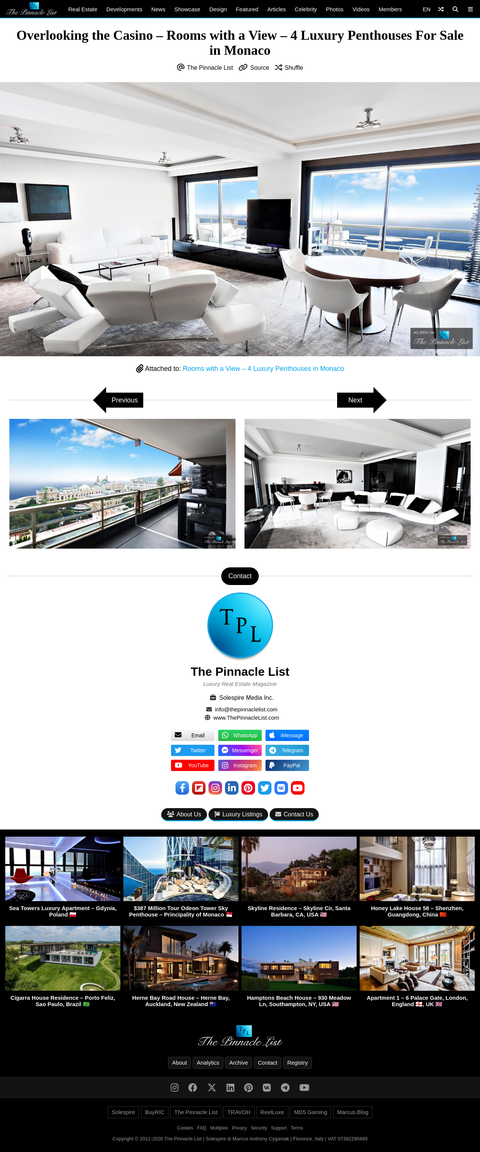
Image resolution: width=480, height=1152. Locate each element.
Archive (238, 1062)
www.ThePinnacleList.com (246, 717)
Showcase (187, 9)
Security (259, 1128)
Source (259, 67)
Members (390, 9)
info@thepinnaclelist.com (246, 709)
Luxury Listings (238, 814)
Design (218, 9)
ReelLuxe (272, 1112)
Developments (124, 9)
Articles (276, 9)
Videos (361, 9)
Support (279, 1128)
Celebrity (306, 9)
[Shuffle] (440, 9)
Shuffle (294, 67)
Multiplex (219, 1128)
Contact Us (294, 814)
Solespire (123, 1112)
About (179, 1062)
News (158, 9)
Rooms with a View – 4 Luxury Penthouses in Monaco (263, 368)
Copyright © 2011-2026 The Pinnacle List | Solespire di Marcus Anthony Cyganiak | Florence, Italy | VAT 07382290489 (240, 1139)
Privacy (239, 1128)
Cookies (185, 1128)
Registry (297, 1062)
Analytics (208, 1062)
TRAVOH (238, 1112)
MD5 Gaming (310, 1112)
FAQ (201, 1128)
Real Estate (83, 9)
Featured (247, 9)
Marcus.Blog (352, 1112)
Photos (335, 9)
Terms (297, 1128)
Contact (268, 1062)
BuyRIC (155, 1112)
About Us (184, 814)
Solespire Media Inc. (246, 697)
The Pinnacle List (210, 67)
